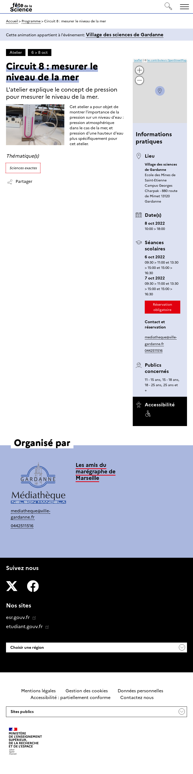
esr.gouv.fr (18, 617)
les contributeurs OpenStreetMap (167, 60)
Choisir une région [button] (26, 647)
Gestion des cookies (87, 691)
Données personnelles (140, 691)
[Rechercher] (168, 6)
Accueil (12, 21)
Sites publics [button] (22, 713)
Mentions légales (38, 691)
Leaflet (138, 60)
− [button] (139, 77)
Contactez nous (137, 697)
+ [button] (139, 67)
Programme (31, 21)
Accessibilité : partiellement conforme (70, 697)
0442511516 (154, 350)
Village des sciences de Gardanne (124, 34)
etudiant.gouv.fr (25, 626)
